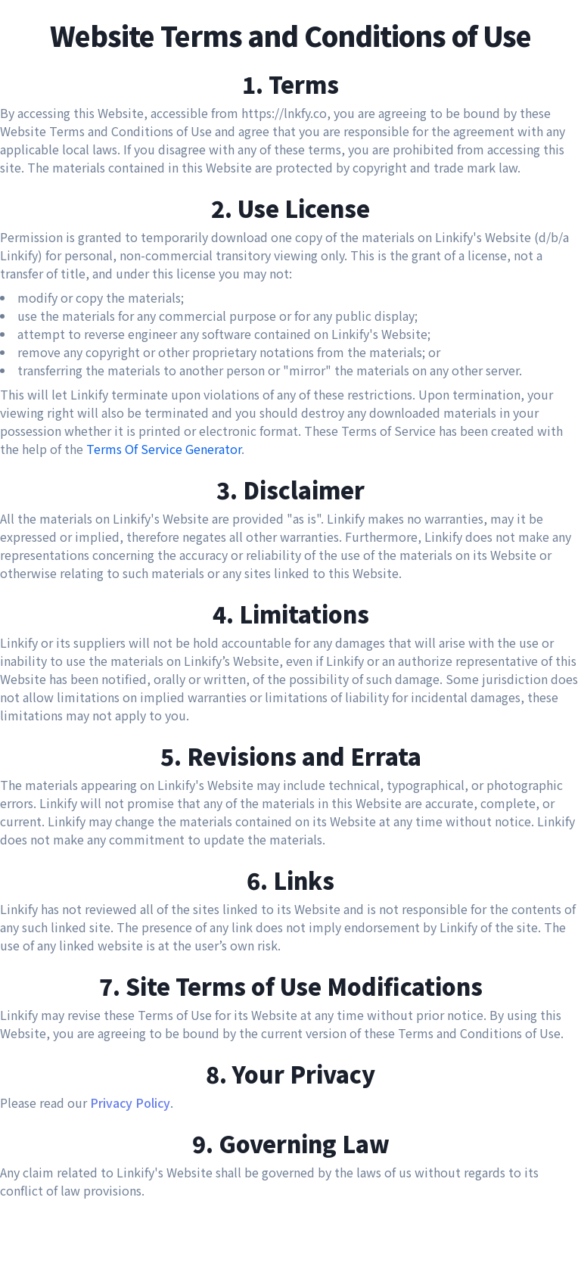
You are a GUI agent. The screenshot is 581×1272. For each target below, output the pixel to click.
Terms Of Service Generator (163, 449)
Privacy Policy (130, 1102)
